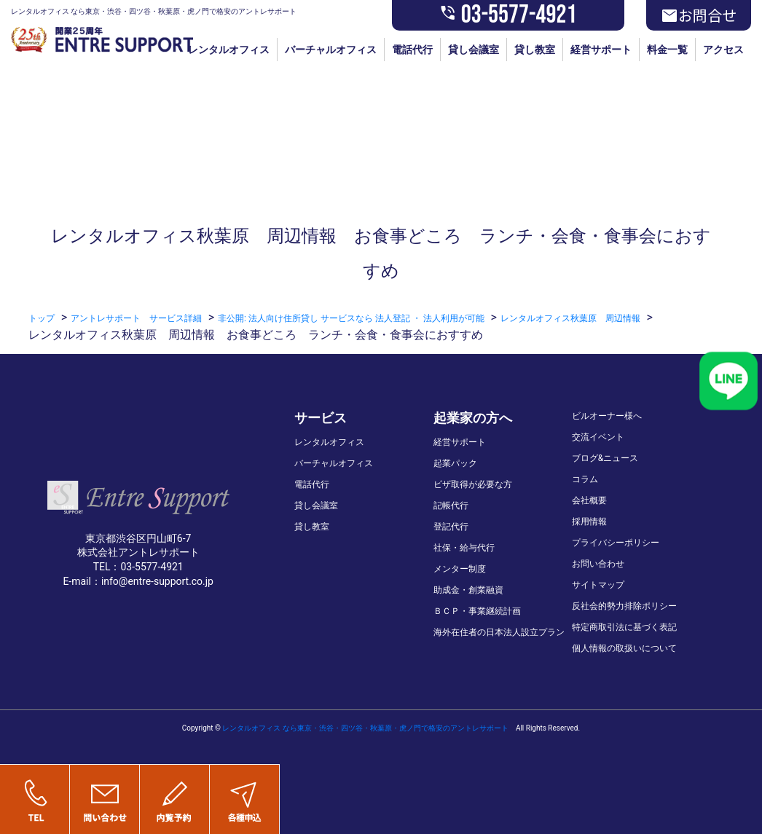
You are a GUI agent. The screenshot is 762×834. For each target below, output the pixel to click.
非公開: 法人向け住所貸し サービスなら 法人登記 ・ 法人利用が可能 (351, 318)
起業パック (455, 463)
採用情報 (589, 521)
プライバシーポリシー (615, 543)
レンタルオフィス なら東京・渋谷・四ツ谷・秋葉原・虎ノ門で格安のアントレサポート (365, 728)
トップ (41, 318)
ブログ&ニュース (605, 458)
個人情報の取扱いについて (624, 648)
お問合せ (699, 15)
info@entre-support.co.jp (157, 581)
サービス (320, 417)
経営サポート (601, 49)
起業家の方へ (472, 417)
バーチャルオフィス (331, 49)
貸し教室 (534, 49)
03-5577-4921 (508, 15)
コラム (585, 479)
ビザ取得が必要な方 (472, 484)
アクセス (723, 49)
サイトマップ (598, 585)
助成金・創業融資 (468, 590)
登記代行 (450, 527)
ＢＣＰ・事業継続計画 (477, 611)
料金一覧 (667, 49)
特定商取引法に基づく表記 (624, 627)
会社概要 (589, 500)
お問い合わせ (598, 564)
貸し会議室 (473, 49)
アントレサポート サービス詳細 (136, 318)
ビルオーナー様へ (607, 416)
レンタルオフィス (229, 49)
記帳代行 (450, 505)
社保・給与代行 (464, 548)
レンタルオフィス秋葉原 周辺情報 (570, 318)
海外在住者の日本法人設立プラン (499, 632)
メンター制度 (459, 569)
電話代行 (412, 49)
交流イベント (598, 437)
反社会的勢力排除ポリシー (624, 606)
